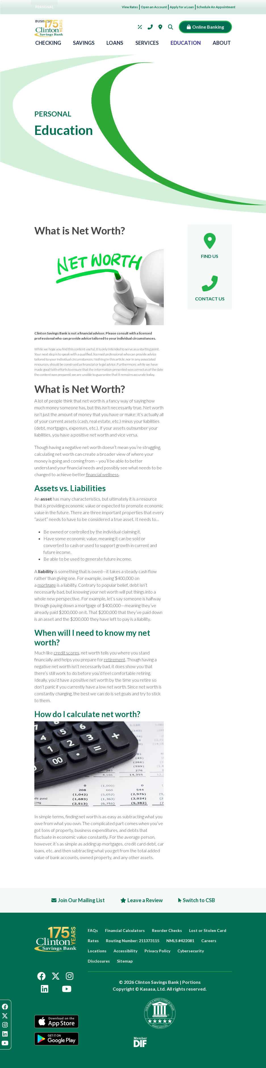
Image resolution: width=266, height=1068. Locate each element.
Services (147, 43)
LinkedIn (44, 989)
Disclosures (99, 961)
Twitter (55, 976)
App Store (56, 1021)
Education (186, 43)
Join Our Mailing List (81, 900)
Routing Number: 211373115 (132, 940)
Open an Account (154, 7)
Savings (84, 43)
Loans (114, 43)
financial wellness (102, 474)
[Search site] (172, 27)
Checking (48, 43)
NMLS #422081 (180, 940)
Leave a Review (145, 900)
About (222, 43)
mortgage (46, 585)
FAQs (93, 930)
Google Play (56, 1038)
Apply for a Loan (182, 7)
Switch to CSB (199, 900)
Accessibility (125, 950)
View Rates (130, 7)
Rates (140, 27)
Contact (150, 27)
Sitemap (125, 961)
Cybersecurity (190, 950)
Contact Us (210, 298)
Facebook (41, 976)
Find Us (209, 256)
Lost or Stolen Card (207, 930)
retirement (114, 659)
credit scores (66, 652)
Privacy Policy (157, 950)
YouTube (67, 989)
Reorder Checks (167, 930)
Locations (160, 27)
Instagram (69, 976)
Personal (44, 7)
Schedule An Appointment (216, 7)
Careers (208, 940)
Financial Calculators (125, 930)
